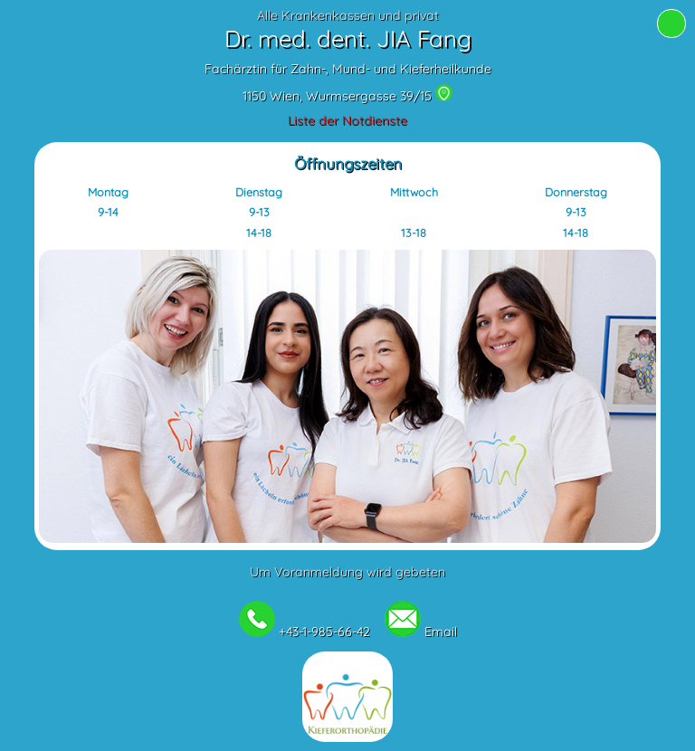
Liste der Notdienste (347, 120)
